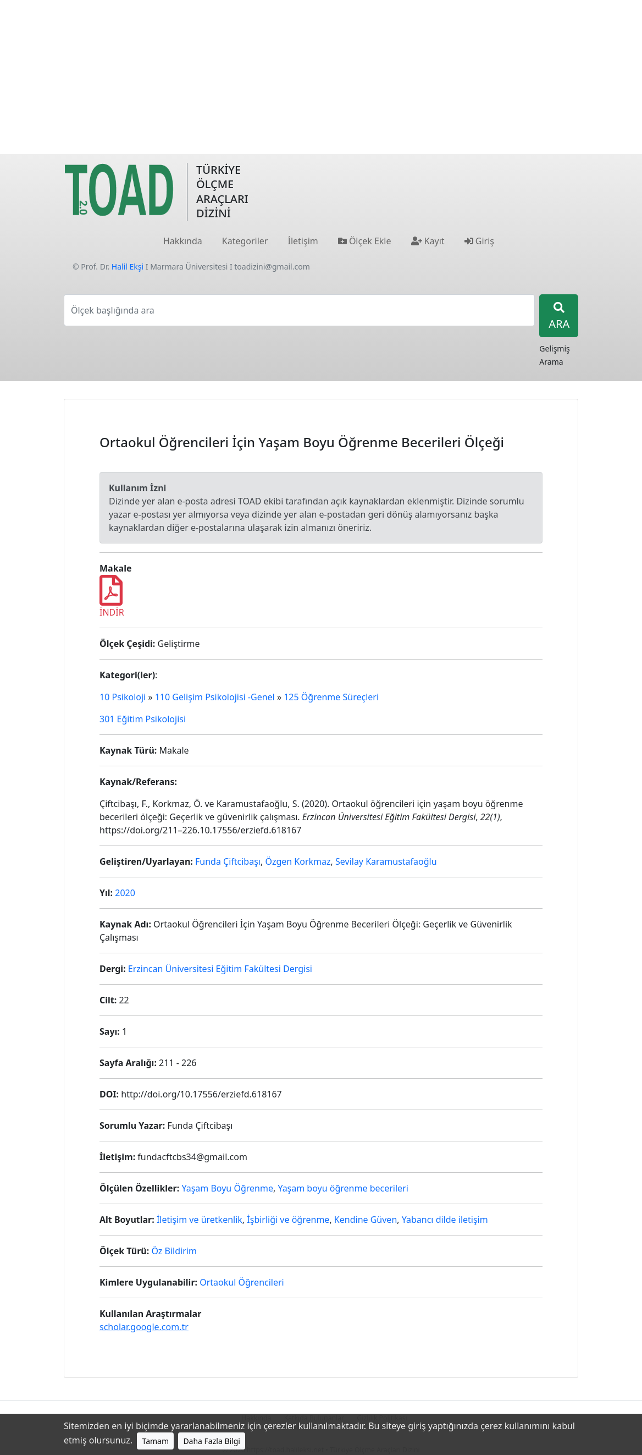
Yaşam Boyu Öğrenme (227, 1188)
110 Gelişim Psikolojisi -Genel (215, 697)
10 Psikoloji (122, 697)
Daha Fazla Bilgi (211, 1441)
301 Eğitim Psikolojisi (142, 719)
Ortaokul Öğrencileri (242, 1282)
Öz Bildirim (174, 1251)
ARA (559, 316)
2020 (125, 893)
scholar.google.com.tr (144, 1327)
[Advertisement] (321, 77)
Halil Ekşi (127, 266)
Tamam (155, 1441)
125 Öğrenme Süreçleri (331, 697)
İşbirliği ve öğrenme (288, 1220)
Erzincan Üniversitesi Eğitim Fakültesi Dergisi (220, 969)
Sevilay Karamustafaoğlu (386, 861)
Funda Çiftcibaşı (228, 861)
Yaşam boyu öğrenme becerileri (343, 1188)
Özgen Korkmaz (297, 861)
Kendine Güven (365, 1220)
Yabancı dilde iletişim (445, 1220)
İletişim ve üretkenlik (199, 1220)
